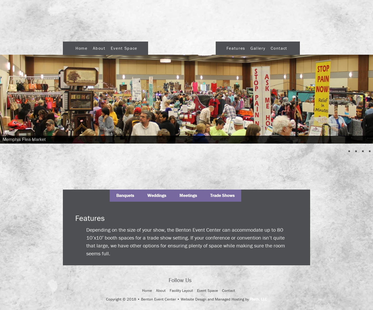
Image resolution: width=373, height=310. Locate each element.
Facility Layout (181, 290)
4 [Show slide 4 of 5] (363, 152)
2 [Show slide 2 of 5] (349, 152)
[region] (186, 99)
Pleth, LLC (258, 299)
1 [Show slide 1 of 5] (342, 152)
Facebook (200, 280)
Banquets (125, 195)
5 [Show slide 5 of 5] (369, 152)
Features (235, 48)
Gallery (257, 48)
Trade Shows (222, 195)
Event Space (124, 48)
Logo (182, 47)
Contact (279, 48)
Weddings (156, 195)
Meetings (188, 195)
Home (81, 48)
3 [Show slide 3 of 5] (356, 152)
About (99, 48)
